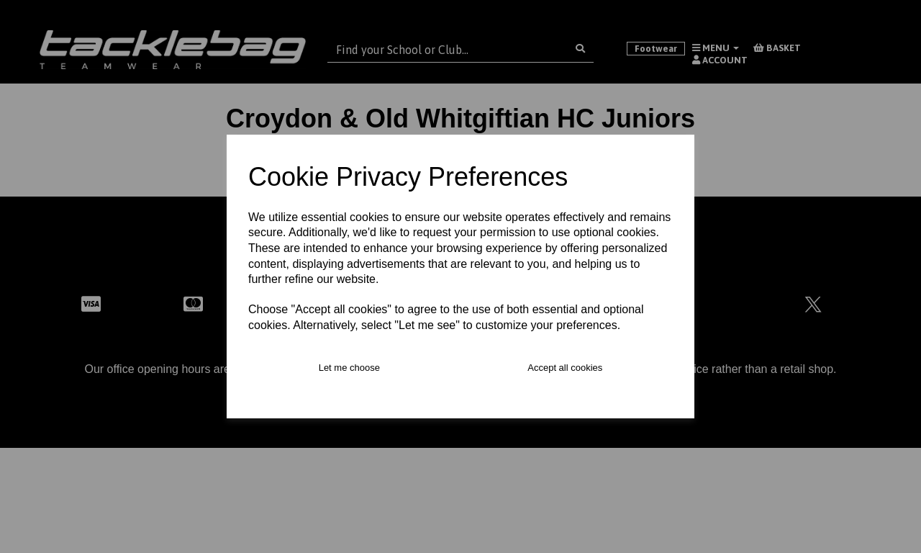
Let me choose (349, 367)
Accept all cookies (564, 367)
